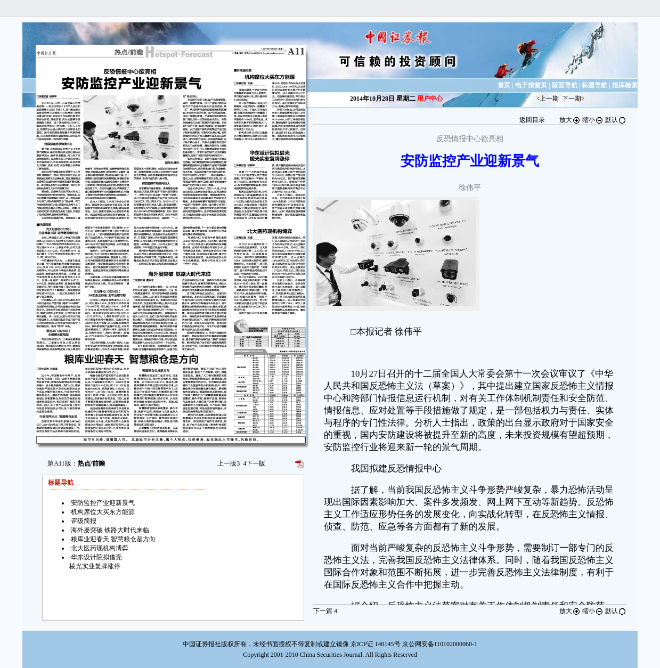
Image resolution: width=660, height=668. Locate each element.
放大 (570, 120)
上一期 (549, 98)
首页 (504, 85)
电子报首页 (531, 85)
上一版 (228, 463)
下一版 (254, 463)
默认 (615, 120)
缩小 (593, 120)
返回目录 (532, 120)
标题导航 (594, 85)
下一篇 (325, 611)
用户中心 (430, 98)
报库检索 (625, 85)
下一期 (571, 98)
